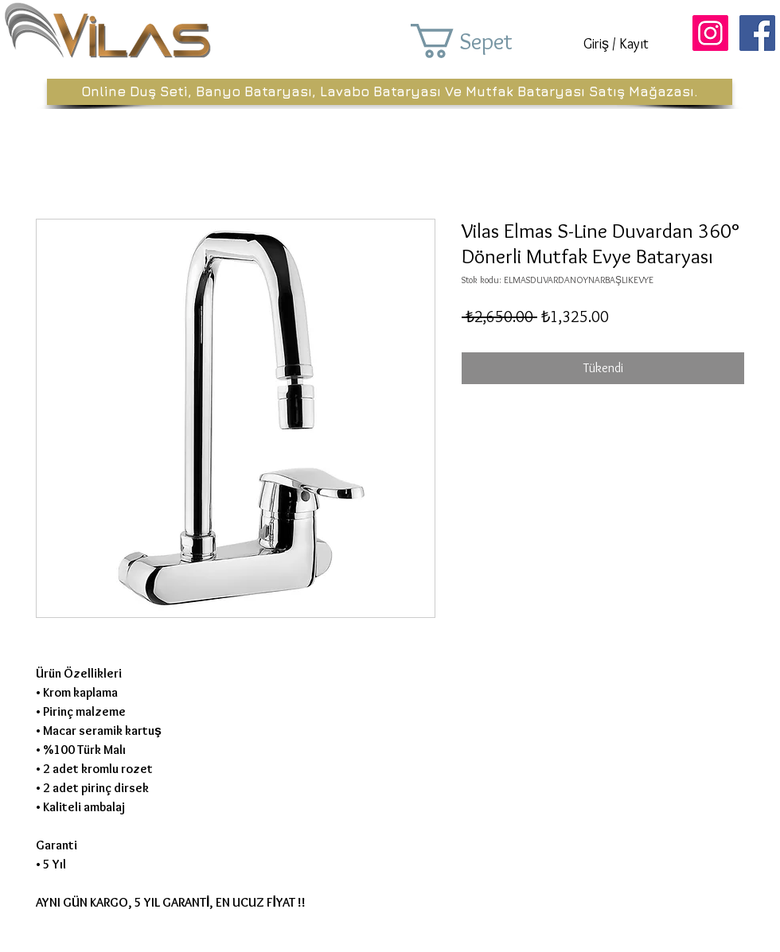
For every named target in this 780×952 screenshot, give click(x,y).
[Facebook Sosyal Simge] (757, 33)
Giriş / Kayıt (616, 43)
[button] (484, 41)
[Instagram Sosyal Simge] (710, 33)
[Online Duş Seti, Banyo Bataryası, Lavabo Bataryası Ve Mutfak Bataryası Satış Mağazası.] (389, 92)
